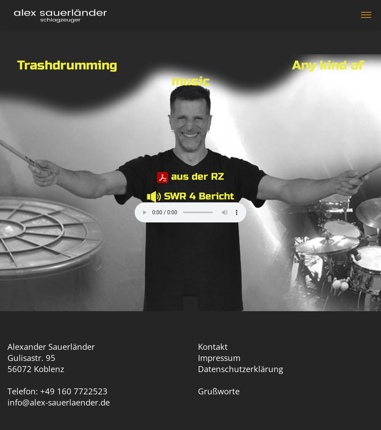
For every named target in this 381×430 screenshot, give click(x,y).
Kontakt (213, 346)
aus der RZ (197, 176)
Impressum (219, 357)
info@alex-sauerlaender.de (58, 402)
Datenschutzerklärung (240, 368)
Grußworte (219, 391)
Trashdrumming (67, 65)
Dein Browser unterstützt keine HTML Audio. (190, 212)
